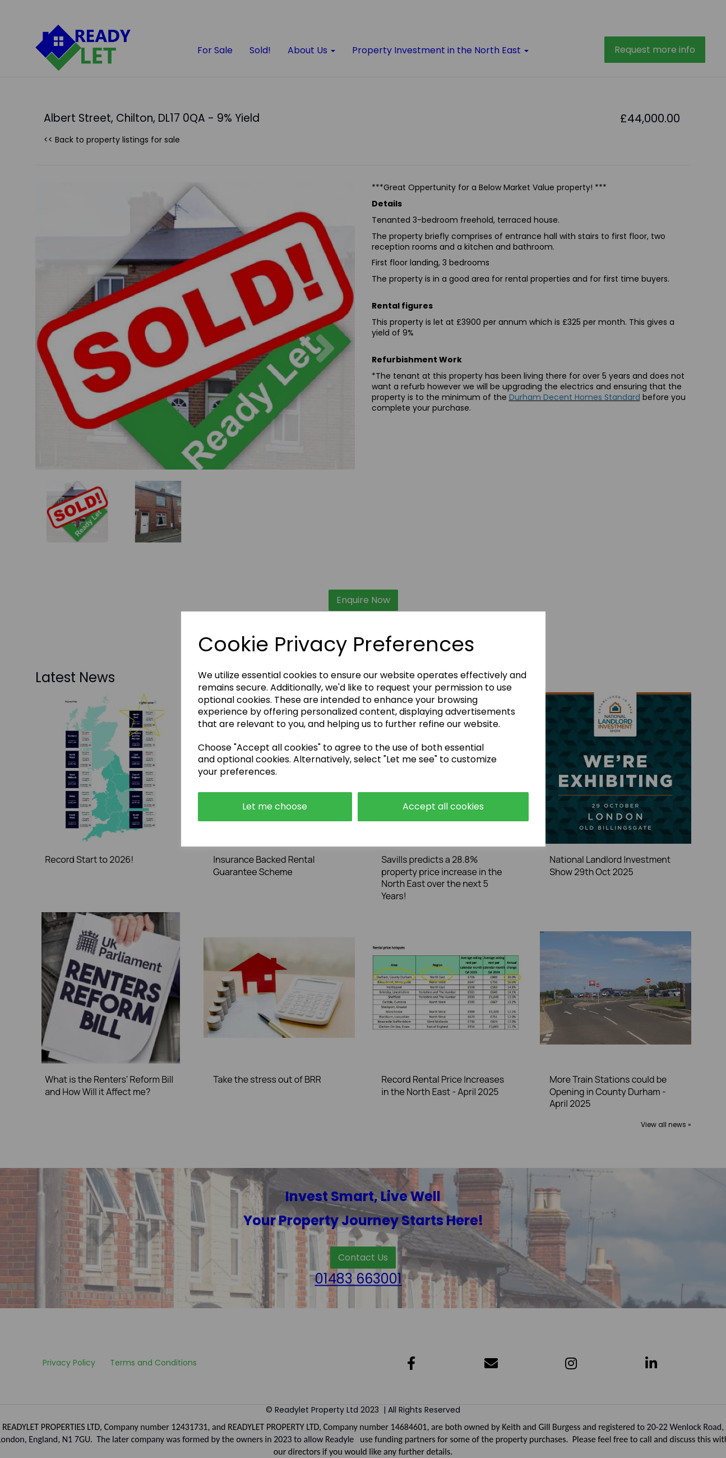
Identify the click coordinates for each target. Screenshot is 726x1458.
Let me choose (274, 806)
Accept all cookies (443, 806)
